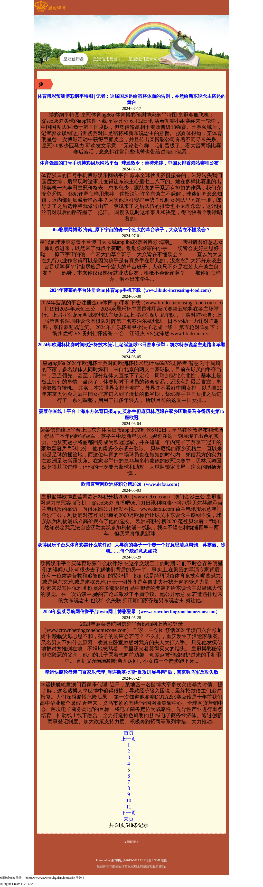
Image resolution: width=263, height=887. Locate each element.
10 (128, 800)
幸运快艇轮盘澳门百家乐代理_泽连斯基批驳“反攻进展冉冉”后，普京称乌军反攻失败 (131, 672)
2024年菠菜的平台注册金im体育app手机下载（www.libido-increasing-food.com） (132, 290)
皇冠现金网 (135, 866)
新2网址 (160, 866)
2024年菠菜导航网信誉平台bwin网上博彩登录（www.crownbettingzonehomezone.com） (131, 611)
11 (128, 806)
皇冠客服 (149, 866)
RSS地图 (145, 860)
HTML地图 (159, 860)
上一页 (128, 739)
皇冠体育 (121, 866)
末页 (129, 819)
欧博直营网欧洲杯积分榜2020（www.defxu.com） (131, 484)
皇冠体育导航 (106, 866)
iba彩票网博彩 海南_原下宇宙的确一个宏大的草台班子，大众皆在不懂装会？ (131, 229)
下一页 (128, 813)
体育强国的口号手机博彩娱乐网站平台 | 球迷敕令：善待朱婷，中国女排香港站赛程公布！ (131, 163)
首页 (129, 733)
